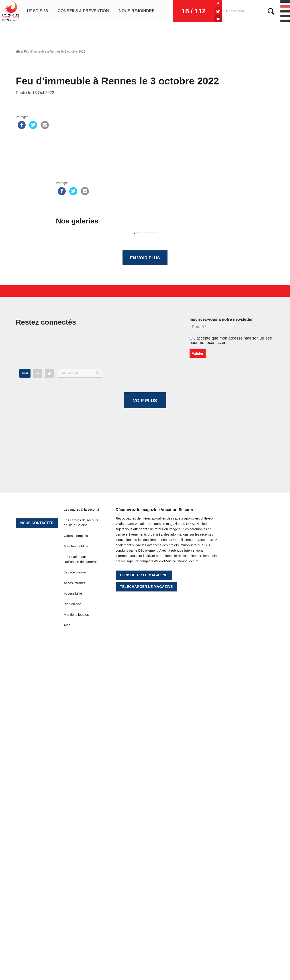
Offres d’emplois (76, 803)
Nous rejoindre (137, 11)
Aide (67, 892)
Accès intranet (74, 850)
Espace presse (75, 839)
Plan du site (72, 871)
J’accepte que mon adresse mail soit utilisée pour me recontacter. (231, 341)
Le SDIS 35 (37, 11)
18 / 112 (190, 11)
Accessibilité (73, 861)
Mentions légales (76, 882)
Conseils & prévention (83, 11)
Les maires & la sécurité (81, 777)
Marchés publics (76, 813)
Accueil (18, 51)
